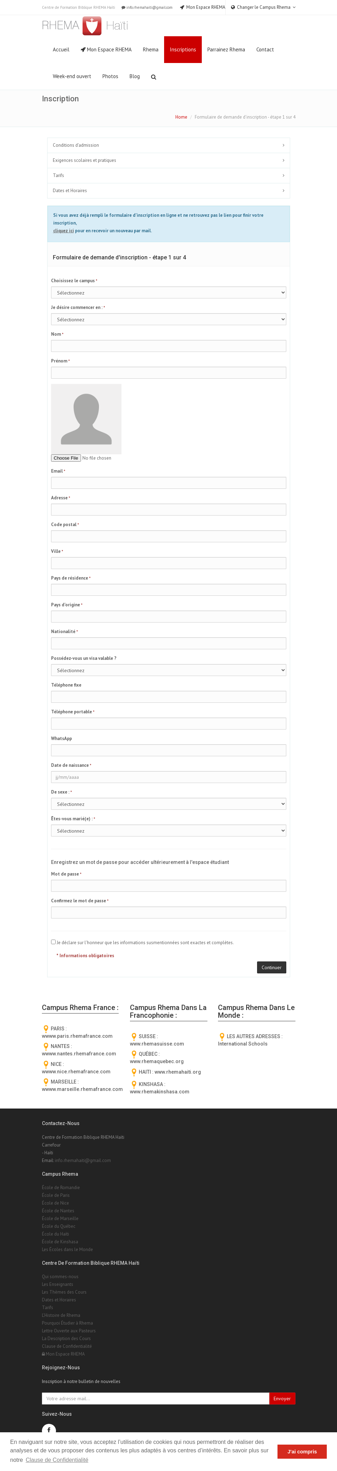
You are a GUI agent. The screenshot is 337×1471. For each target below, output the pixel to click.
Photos (110, 76)
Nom (57, 334)
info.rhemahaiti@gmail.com (146, 7)
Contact (265, 49)
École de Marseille (60, 1218)
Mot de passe (66, 874)
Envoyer (282, 1398)
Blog (135, 76)
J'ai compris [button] (302, 1451)
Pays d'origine (66, 605)
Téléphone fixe (66, 685)
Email (58, 471)
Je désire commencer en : (78, 307)
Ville (57, 551)
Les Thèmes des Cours (64, 1292)
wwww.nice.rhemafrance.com (76, 1071)
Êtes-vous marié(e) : (73, 819)
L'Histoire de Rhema (61, 1315)
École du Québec (58, 1226)
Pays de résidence (71, 578)
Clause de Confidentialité (67, 1346)
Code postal (65, 525)
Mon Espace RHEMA (106, 49)
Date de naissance (71, 765)
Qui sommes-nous (60, 1277)
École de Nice (55, 1203)
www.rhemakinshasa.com (159, 1091)
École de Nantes (58, 1211)
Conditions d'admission (76, 145)
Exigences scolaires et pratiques (84, 160)
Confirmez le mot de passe (79, 901)
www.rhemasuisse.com (157, 1044)
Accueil (61, 49)
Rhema (150, 49)
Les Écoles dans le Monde (67, 1249)
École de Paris (56, 1195)
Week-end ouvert (72, 76)
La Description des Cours (66, 1338)
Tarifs (58, 175)
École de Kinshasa (60, 1242)
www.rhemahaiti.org (178, 1072)
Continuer (272, 967)
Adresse (60, 498)
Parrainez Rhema (226, 49)
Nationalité (64, 632)
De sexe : (61, 792)
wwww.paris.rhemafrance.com (77, 1036)
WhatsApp (61, 738)
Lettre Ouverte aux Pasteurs (69, 1331)
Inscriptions (183, 49)
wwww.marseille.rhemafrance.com (82, 1089)
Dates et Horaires (70, 191)
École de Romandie (61, 1188)
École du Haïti (55, 1234)
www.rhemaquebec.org (157, 1061)
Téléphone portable (72, 712)
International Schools (243, 1044)
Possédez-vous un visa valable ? (84, 658)
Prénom (60, 361)
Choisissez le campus (74, 281)
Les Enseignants (57, 1284)
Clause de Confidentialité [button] (57, 1460)
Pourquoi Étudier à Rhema (67, 1323)
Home (181, 117)
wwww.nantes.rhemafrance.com (79, 1053)
